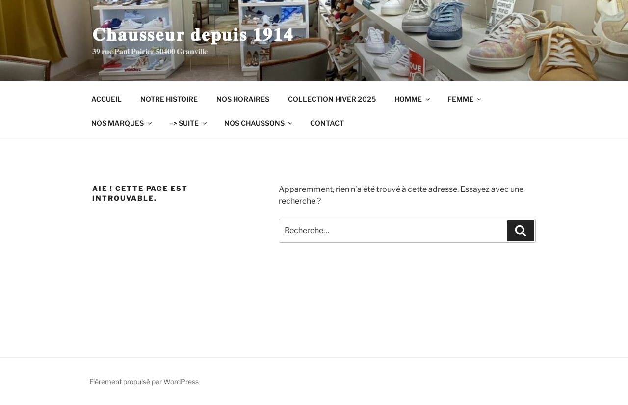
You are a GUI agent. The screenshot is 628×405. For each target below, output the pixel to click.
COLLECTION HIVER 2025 (332, 99)
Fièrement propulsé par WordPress (144, 382)
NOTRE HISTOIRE (169, 99)
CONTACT (327, 123)
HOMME (412, 99)
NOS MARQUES (122, 123)
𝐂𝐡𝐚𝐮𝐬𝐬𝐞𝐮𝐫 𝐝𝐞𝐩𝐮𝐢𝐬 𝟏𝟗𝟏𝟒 (192, 34)
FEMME (465, 99)
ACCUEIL (106, 99)
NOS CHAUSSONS (259, 123)
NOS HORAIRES (242, 99)
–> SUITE (188, 123)
